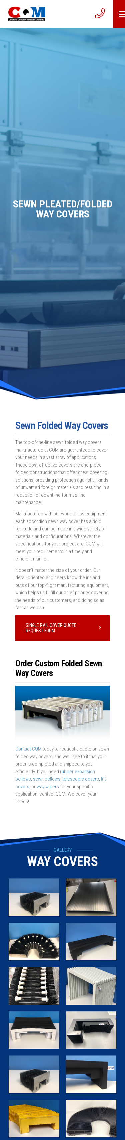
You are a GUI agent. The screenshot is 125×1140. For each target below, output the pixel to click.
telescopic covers (80, 779)
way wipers (48, 787)
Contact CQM (28, 749)
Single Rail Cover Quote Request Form (51, 628)
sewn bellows (46, 779)
